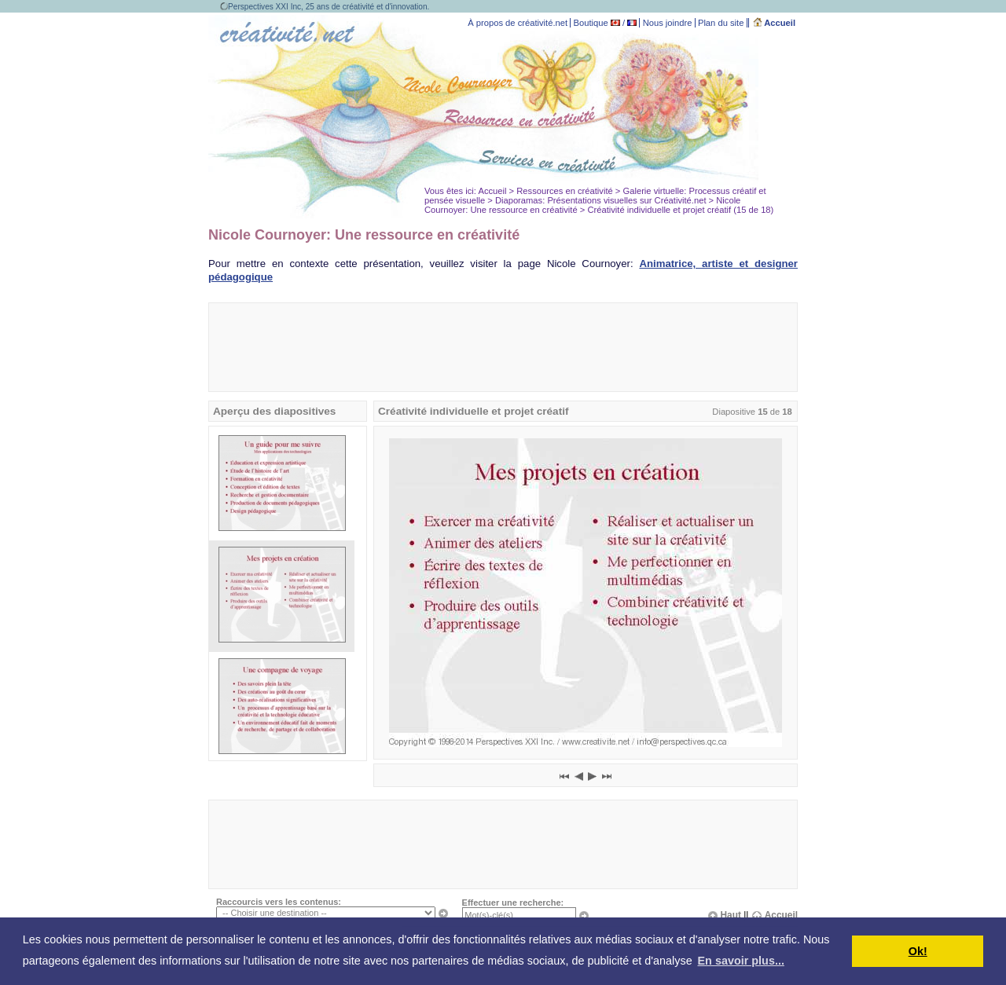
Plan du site (720, 22)
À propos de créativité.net (517, 22)
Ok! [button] (918, 951)
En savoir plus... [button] (741, 960)
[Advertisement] (503, 347)
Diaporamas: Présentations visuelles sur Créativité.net (601, 200)
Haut (724, 915)
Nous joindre (667, 22)
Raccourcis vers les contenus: (278, 901)
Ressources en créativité (564, 191)
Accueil (774, 22)
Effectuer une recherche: (513, 902)
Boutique (591, 22)
